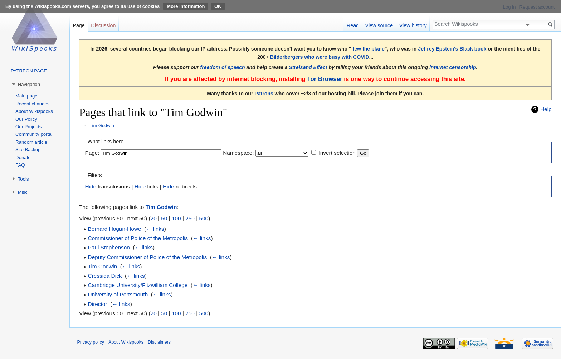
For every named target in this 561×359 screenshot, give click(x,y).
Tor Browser (324, 79)
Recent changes (32, 103)
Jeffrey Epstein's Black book (452, 49)
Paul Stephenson (109, 247)
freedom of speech (222, 67)
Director (97, 304)
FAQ (20, 165)
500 (203, 218)
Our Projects (28, 126)
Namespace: (238, 153)
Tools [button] (23, 179)
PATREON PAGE (29, 70)
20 (154, 218)
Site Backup (27, 149)
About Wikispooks (34, 111)
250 (190, 218)
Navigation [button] (29, 84)
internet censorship (452, 67)
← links (155, 229)
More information (186, 6)
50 (164, 218)
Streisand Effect (308, 67)
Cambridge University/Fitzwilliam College (138, 285)
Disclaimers (159, 342)
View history (413, 25)
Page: (92, 153)
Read (353, 25)
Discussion (103, 25)
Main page (26, 96)
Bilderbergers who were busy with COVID (319, 57)
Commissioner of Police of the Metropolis (138, 238)
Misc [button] (23, 192)
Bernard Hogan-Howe (114, 229)
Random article (31, 142)
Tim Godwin (101, 125)
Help (546, 109)
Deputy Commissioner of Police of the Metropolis (147, 257)
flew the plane (368, 49)
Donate (23, 157)
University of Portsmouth (118, 294)
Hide (90, 186)
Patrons (263, 93)
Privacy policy (90, 342)
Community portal (33, 134)
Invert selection (337, 153)
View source (379, 25)
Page (78, 25)
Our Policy (26, 119)
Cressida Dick (105, 276)
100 (176, 218)
